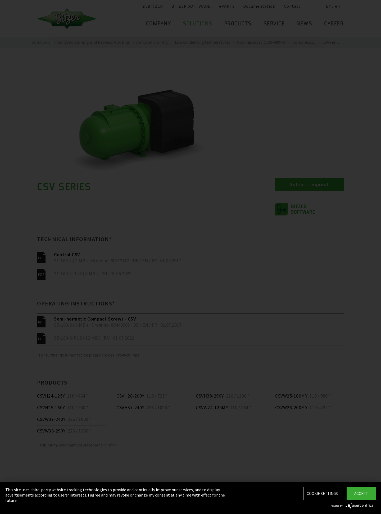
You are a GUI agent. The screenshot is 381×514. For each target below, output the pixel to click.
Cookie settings (322, 493)
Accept (361, 493)
